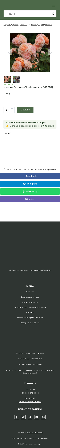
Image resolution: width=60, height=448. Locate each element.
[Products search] (30, 13)
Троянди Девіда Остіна (41, 24)
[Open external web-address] (30, 253)
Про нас (30, 292)
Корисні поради (30, 302)
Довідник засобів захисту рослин (30, 307)
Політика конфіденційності (30, 317)
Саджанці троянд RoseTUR (15, 24)
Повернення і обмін (30, 323)
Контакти (30, 312)
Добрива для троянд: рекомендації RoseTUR (30, 270)
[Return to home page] (16, 5)
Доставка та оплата (30, 297)
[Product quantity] (8, 110)
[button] (53, 14)
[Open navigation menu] (53, 5)
